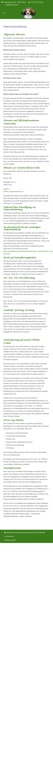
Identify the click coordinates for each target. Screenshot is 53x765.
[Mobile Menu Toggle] (4, 12)
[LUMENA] (28, 13)
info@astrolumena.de (16, 191)
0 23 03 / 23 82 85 (37, 2)
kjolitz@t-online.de (12, 5)
